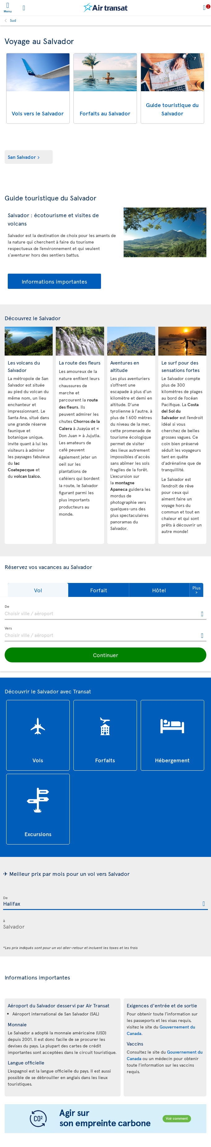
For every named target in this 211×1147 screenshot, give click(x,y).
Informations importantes (54, 281)
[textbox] (105, 612)
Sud (13, 20)
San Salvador (22, 156)
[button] (38, 590)
